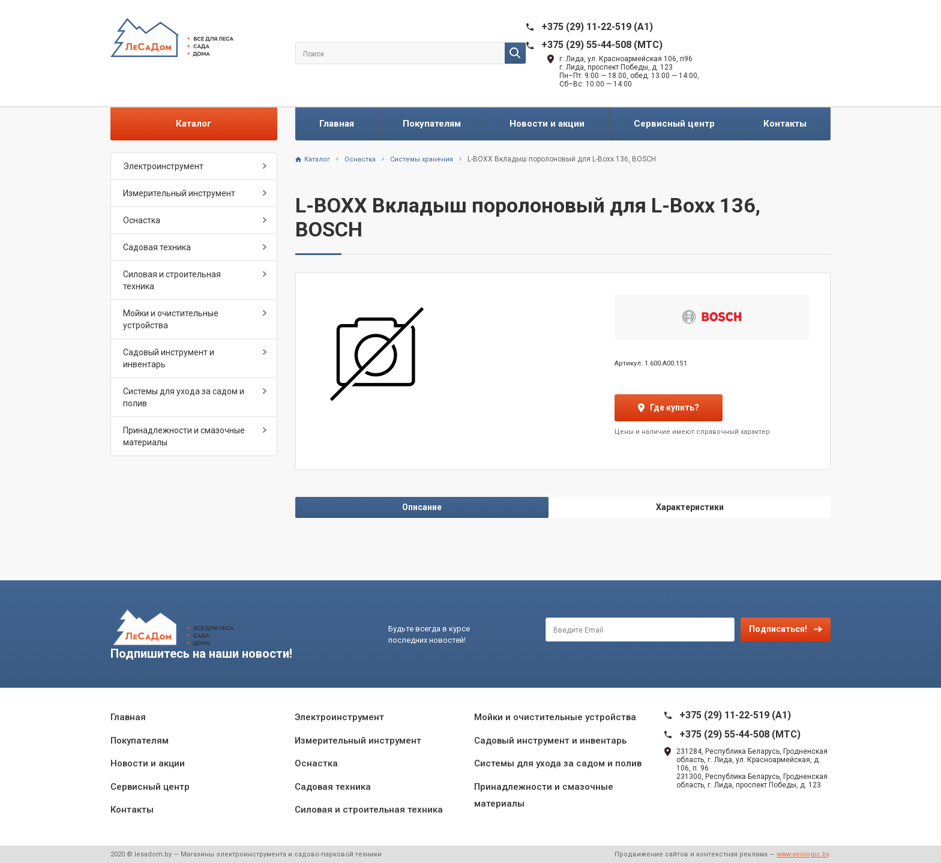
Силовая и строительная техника (172, 280)
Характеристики (690, 507)
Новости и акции (547, 123)
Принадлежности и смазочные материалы (184, 436)
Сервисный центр (674, 123)
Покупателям (432, 123)
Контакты (785, 123)
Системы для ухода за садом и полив (183, 397)
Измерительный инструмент (179, 193)
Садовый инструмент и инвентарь (168, 358)
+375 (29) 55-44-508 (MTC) (602, 44)
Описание (422, 507)
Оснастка (141, 220)
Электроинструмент (163, 166)
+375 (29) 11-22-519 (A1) (597, 26)
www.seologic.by (803, 854)
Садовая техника (157, 247)
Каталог (193, 123)
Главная (336, 123)
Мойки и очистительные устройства (170, 319)
